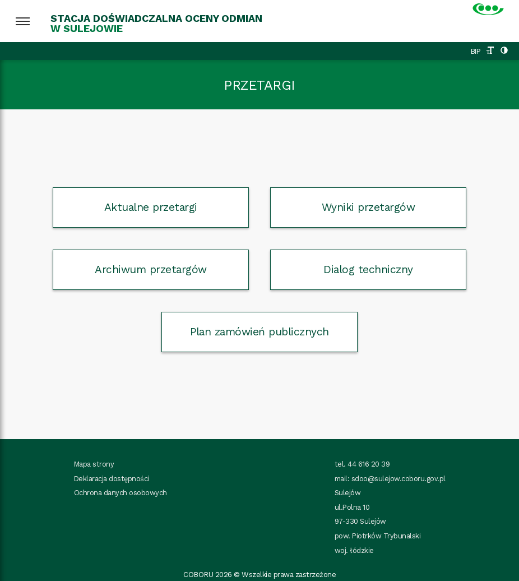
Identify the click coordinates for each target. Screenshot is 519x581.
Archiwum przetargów (151, 269)
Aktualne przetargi (150, 207)
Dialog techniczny (368, 269)
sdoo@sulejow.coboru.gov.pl (398, 478)
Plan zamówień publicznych (259, 331)
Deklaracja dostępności (111, 478)
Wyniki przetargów (368, 207)
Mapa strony (94, 464)
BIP (476, 51)
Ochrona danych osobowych (120, 492)
